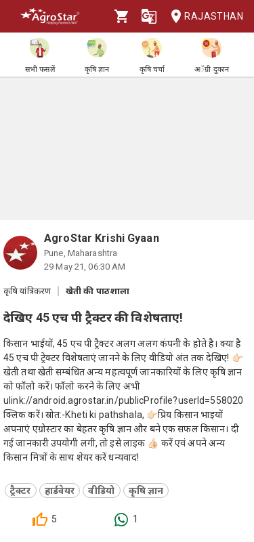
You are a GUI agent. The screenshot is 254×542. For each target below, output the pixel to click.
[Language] (149, 16)
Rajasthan (203, 16)
